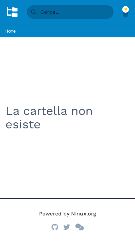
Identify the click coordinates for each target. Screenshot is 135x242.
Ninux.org (83, 213)
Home (10, 31)
